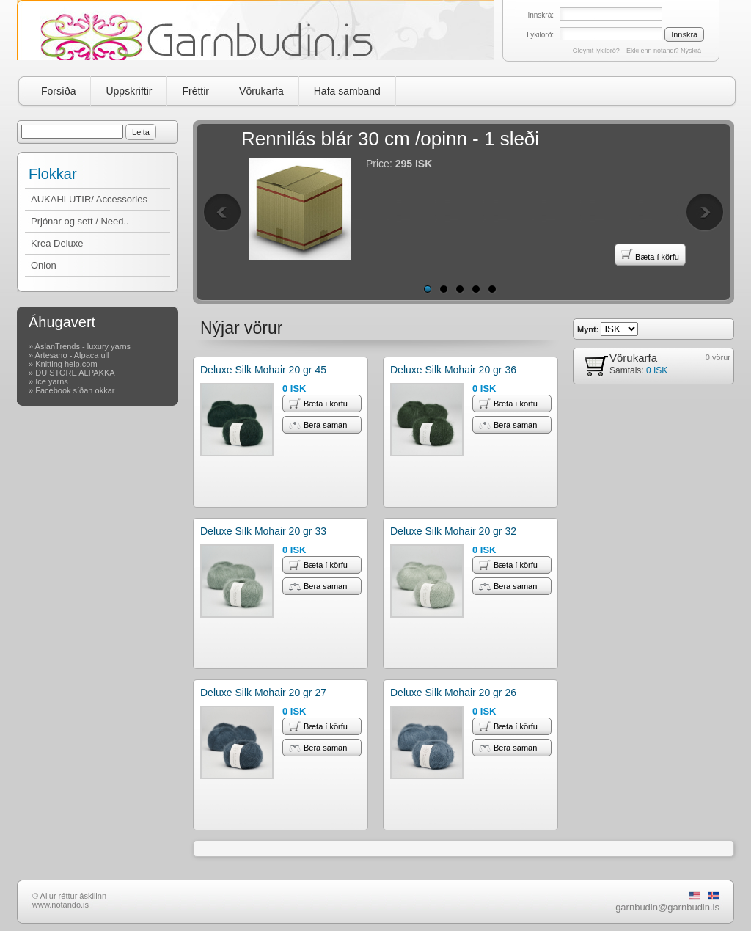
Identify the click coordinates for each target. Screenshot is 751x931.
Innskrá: (540, 15)
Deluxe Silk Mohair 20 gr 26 (453, 692)
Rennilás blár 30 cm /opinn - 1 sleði (390, 139)
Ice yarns (51, 381)
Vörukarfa (261, 91)
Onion (43, 265)
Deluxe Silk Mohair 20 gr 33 (263, 531)
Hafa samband (347, 91)
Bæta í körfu (650, 254)
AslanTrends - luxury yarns (83, 346)
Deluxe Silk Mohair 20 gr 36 (453, 370)
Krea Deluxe (57, 243)
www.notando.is (60, 904)
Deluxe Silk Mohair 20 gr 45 (263, 370)
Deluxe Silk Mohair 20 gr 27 (263, 692)
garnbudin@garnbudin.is (667, 907)
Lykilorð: (540, 35)
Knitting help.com (66, 363)
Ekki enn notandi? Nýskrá (663, 50)
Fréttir (195, 91)
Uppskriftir (129, 91)
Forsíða (58, 91)
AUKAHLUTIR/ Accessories (89, 199)
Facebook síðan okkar (74, 390)
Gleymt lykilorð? (596, 50)
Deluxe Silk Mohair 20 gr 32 (453, 531)
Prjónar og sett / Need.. (80, 221)
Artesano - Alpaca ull (72, 355)
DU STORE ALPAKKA (74, 372)
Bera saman (318, 425)
